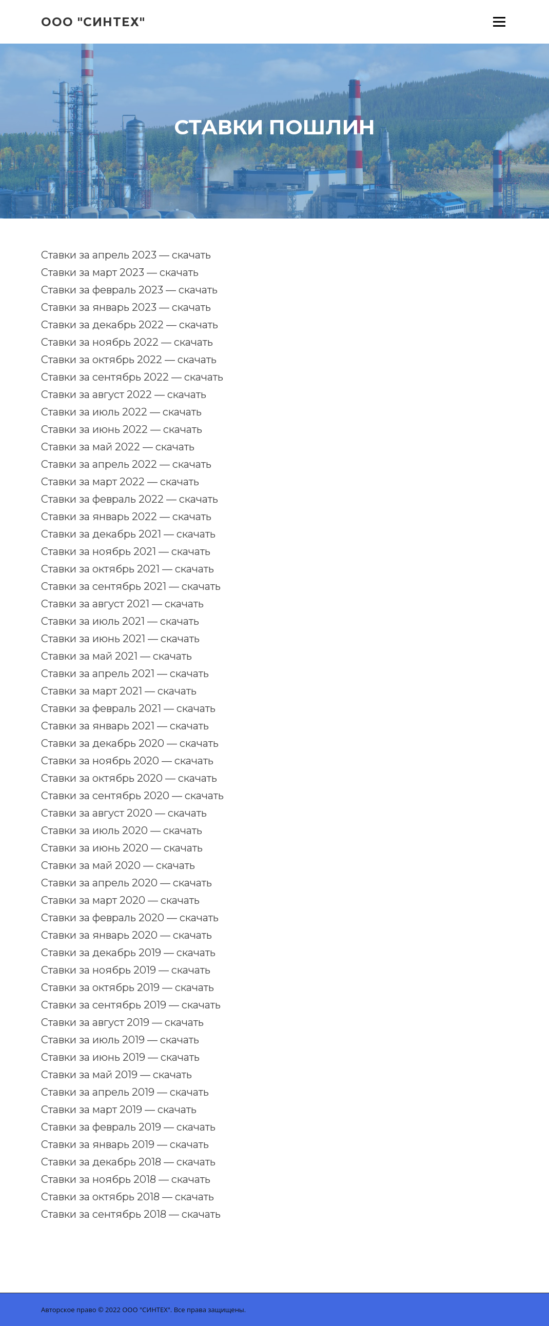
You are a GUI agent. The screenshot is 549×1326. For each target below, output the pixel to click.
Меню (499, 21)
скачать (191, 255)
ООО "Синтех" (93, 21)
